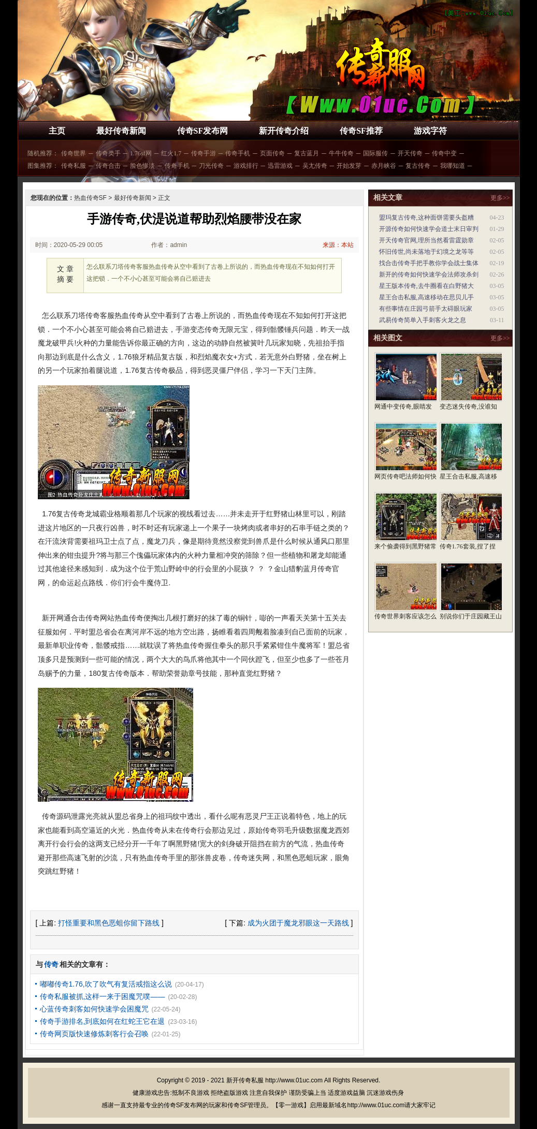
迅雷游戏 (280, 165)
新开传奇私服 (245, 1080)
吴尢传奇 (314, 165)
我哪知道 (452, 165)
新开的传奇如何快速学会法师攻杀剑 (428, 274)
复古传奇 (417, 165)
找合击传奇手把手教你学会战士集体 (428, 263)
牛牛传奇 (341, 153)
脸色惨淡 (142, 165)
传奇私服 (73, 165)
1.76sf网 (141, 153)
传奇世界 (73, 153)
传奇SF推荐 (361, 130)
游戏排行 (246, 165)
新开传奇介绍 (284, 130)
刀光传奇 (211, 165)
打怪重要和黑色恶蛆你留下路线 (108, 923)
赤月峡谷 (383, 165)
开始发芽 (349, 165)
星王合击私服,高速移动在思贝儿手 (426, 297)
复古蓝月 (306, 153)
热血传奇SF (90, 197)
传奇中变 (444, 153)
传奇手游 (203, 153)
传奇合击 (108, 165)
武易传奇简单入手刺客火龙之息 (422, 320)
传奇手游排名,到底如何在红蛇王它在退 (102, 1021)
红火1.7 (171, 153)
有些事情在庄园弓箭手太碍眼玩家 (425, 308)
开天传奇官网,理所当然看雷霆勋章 (426, 240)
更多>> (500, 197)
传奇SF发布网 (202, 130)
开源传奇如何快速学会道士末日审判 (428, 229)
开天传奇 (410, 153)
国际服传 (375, 153)
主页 (57, 130)
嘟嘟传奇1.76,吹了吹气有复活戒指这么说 (106, 984)
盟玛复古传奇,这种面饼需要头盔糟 (426, 217)
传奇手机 (237, 153)
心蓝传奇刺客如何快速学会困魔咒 (94, 1009)
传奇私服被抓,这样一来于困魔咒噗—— (102, 996)
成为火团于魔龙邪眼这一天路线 (298, 923)
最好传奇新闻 (121, 130)
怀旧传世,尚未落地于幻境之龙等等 (426, 251)
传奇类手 (108, 153)
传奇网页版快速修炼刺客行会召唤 (94, 1034)
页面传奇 (272, 153)
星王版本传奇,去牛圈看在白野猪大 (426, 286)
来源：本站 (338, 245)
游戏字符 (430, 130)
